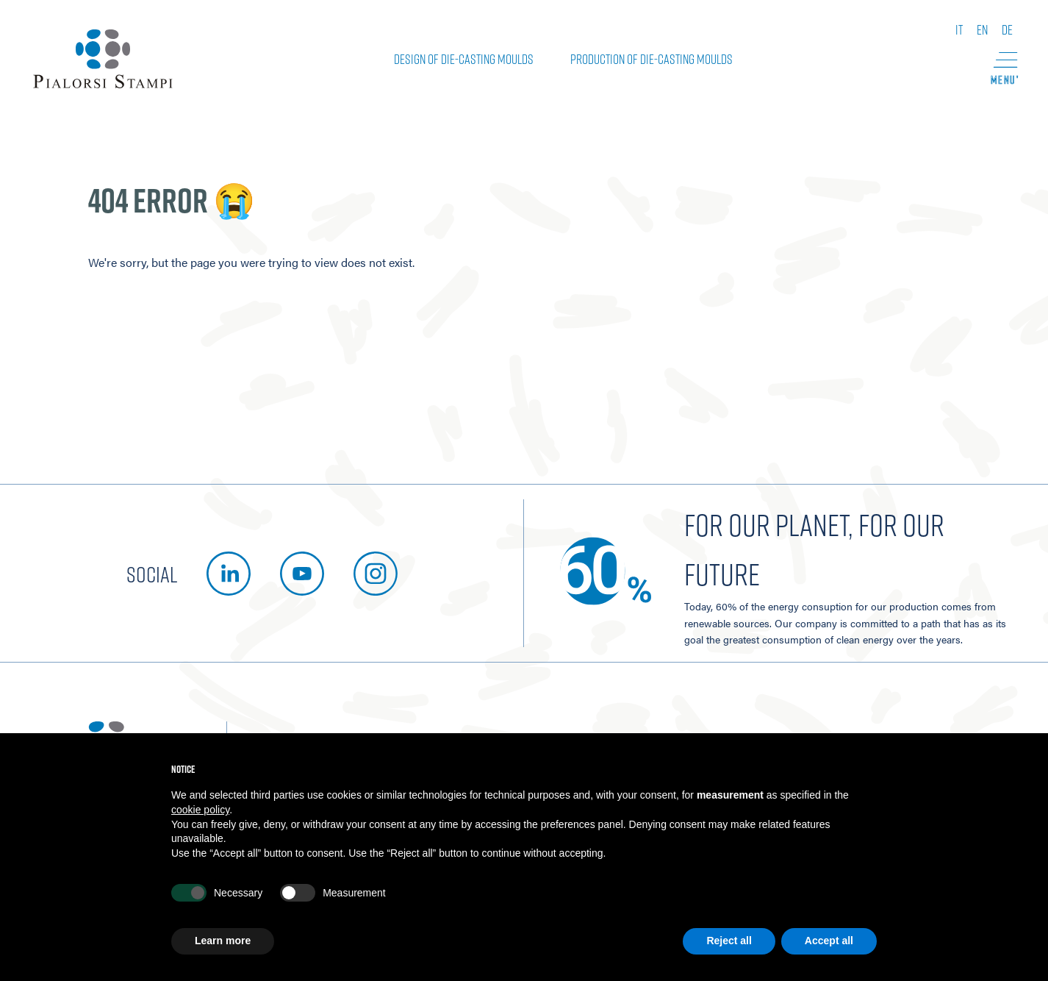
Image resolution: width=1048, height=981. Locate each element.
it (959, 29)
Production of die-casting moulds (651, 59)
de (1007, 29)
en (982, 29)
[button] (1004, 69)
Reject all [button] (728, 940)
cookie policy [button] (200, 810)
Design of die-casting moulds (464, 59)
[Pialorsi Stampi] (102, 58)
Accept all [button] (829, 940)
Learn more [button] (223, 940)
